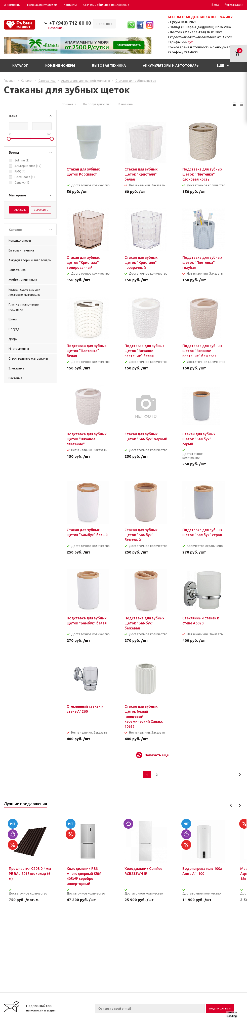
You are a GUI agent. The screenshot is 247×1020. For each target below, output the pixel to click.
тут (190, 42)
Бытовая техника (109, 65)
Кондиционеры (60, 65)
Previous (231, 805)
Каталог (20, 65)
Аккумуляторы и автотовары (171, 65)
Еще (223, 65)
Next (239, 805)
